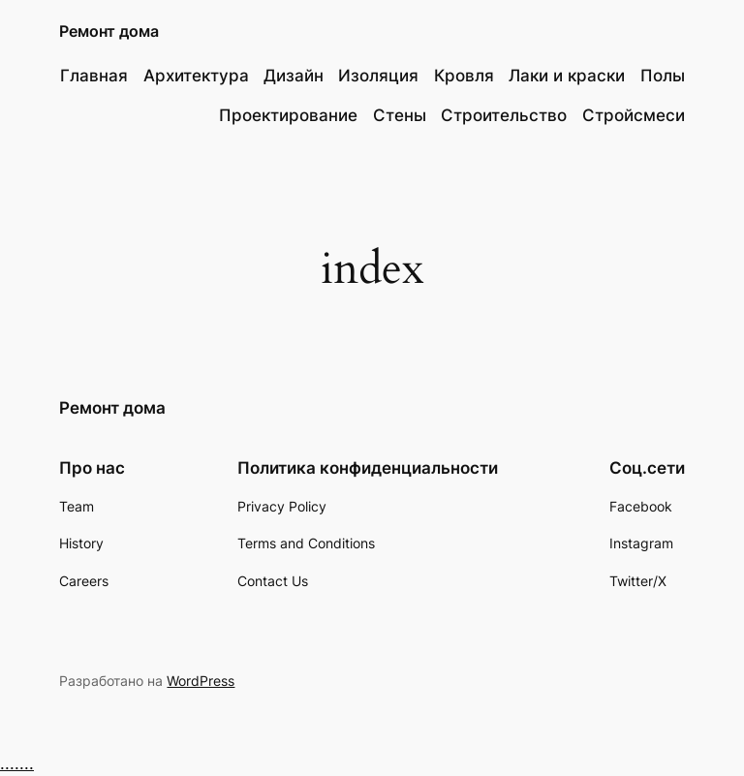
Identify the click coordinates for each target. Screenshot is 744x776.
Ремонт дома (109, 31)
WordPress (200, 680)
